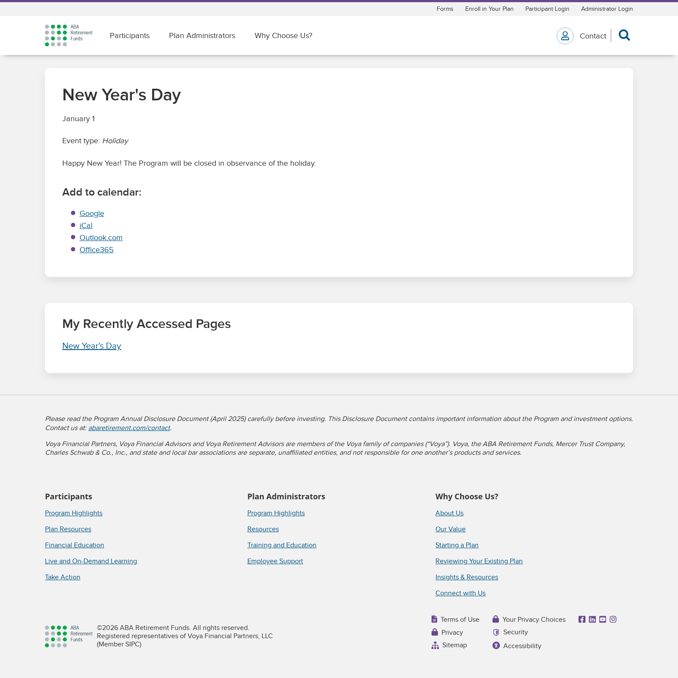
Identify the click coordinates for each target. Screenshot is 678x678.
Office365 (97, 249)
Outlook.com (101, 237)
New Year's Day (91, 346)
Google (92, 213)
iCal (86, 225)
